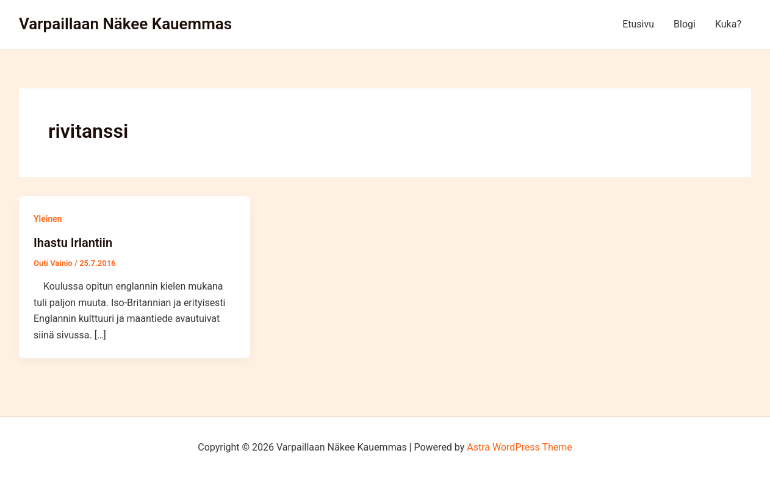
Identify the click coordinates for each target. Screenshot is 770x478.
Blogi (685, 24)
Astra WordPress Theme (519, 447)
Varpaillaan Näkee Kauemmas (125, 24)
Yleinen (48, 219)
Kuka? (728, 24)
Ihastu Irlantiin (73, 242)
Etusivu (638, 24)
